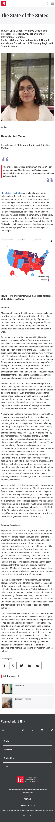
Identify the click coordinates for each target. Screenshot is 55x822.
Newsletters (20, 685)
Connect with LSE (13, 721)
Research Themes (23, 699)
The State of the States (11, 193)
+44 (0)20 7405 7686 (27, 805)
